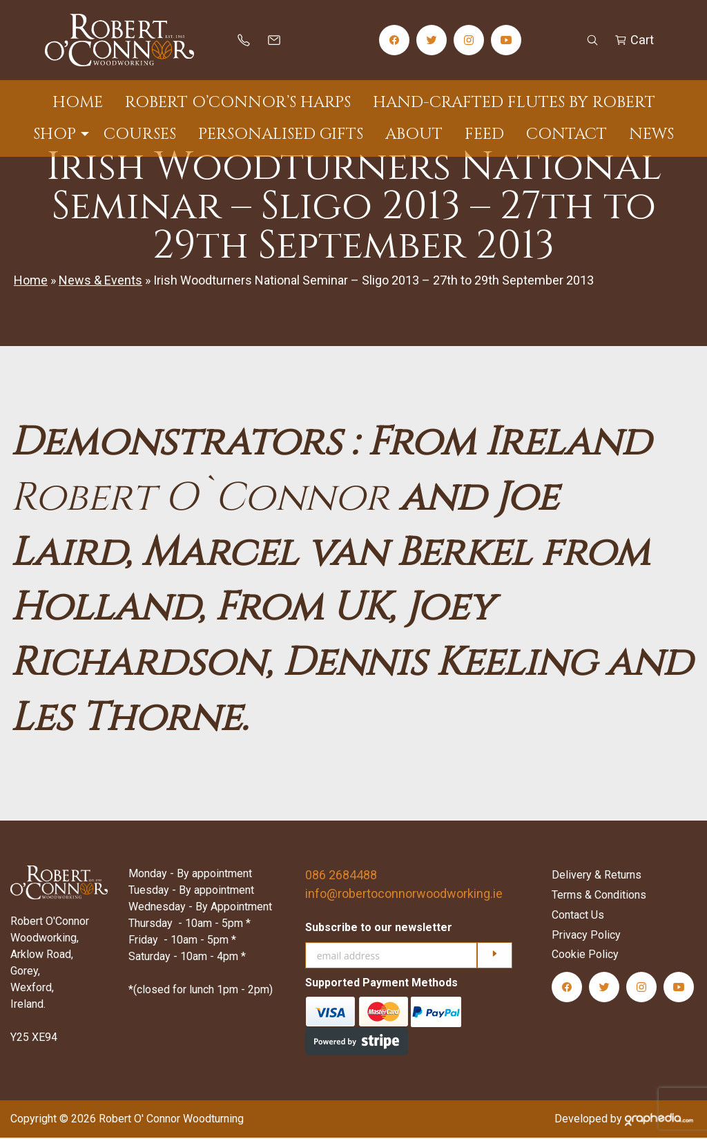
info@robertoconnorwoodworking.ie (404, 895)
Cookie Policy (585, 956)
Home (31, 282)
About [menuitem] (414, 134)
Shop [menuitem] (54, 134)
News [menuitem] (651, 134)
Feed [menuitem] (484, 134)
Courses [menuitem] (140, 134)
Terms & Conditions (599, 896)
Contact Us (578, 916)
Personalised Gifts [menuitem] (280, 134)
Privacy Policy (586, 936)
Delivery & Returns (596, 876)
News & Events (100, 282)
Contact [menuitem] (566, 134)
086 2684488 (341, 877)
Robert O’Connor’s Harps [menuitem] (238, 102)
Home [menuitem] (77, 102)
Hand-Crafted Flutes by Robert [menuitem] (514, 102)
